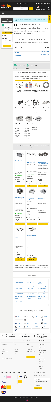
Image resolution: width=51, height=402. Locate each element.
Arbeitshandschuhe (43, 352)
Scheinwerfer (42, 357)
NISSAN (26, 323)
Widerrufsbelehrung (31, 351)
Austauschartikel (5, 353)
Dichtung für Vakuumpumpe (35, 127)
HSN (5, 40)
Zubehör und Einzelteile (17, 136)
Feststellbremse (35, 110)
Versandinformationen (6, 356)
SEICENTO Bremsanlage (31, 296)
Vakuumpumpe (35, 129)
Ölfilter (40, 364)
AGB (28, 344)
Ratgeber (16, 351)
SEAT (26, 327)
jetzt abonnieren (38, 388)
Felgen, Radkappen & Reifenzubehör (43, 347)
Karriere (16, 349)
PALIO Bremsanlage (41, 291)
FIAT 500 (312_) (32, 55)
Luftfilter (40, 368)
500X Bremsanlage (41, 279)
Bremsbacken (26, 126)
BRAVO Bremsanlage (30, 282)
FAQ (15, 344)
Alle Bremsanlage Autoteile (43, 304)
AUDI (26, 317)
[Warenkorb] (48, 8)
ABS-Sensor (17, 93)
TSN (10, 40)
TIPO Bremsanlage (41, 298)
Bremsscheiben (18, 133)
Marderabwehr (42, 344)
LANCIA (17, 323)
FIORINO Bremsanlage (19, 288)
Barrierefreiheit (30, 346)
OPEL (34, 323)
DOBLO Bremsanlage (30, 286)
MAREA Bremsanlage (42, 288)
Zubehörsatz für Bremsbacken (26, 139)
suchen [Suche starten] (31, 8)
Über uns (16, 346)
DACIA (26, 320)
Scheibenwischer (42, 350)
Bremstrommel (26, 128)
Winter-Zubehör (42, 359)
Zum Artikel (20, 185)
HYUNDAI (44, 320)
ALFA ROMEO (17, 317)
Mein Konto (4, 344)
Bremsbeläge (17, 126)
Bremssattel (17, 128)
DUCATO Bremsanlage (42, 286)
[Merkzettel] (37, 8)
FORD (34, 320)
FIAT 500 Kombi (32, 50)
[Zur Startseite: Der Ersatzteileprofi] (6, 6)
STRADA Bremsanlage (19, 298)
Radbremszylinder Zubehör (27, 136)
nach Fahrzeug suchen (7, 46)
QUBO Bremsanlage (41, 293)
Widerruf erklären (30, 356)
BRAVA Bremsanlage (19, 282)
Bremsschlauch (26, 110)
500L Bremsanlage (30, 279)
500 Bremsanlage (18, 279)
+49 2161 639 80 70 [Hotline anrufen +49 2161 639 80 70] (44, 3)
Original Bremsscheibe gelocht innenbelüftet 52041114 (19, 199)
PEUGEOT (44, 323)
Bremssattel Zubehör (17, 131)
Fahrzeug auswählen (7, 32)
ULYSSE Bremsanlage (19, 301)
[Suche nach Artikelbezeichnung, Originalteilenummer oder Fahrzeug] (21, 8)
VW (17, 330)
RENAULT (18, 327)
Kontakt (3, 346)
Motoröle (41, 366)
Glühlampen (41, 354)
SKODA (35, 327)
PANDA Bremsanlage (19, 293)
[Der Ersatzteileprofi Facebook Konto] (24, 400)
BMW (34, 317)
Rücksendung (5, 351)
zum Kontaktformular (26, 336)
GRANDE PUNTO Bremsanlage (30, 289)
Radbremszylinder (27, 133)
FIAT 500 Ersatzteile (18, 304)
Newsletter (4, 349)
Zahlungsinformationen (7, 358)
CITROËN (44, 317)
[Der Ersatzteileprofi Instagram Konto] (26, 400)
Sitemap (16, 353)
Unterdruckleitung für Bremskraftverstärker (36, 95)
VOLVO (43, 327)
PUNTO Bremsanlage (30, 293)
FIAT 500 (32, 52)
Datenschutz (29, 349)
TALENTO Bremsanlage (31, 298)
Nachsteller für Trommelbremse (27, 131)
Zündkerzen (41, 361)
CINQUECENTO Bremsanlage (41, 283)
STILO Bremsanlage (41, 296)
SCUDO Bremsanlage (19, 296)
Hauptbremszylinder (44, 110)
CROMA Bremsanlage (19, 286)
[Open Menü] (2, 12)
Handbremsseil (35, 112)
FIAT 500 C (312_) (32, 57)
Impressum (29, 353)
